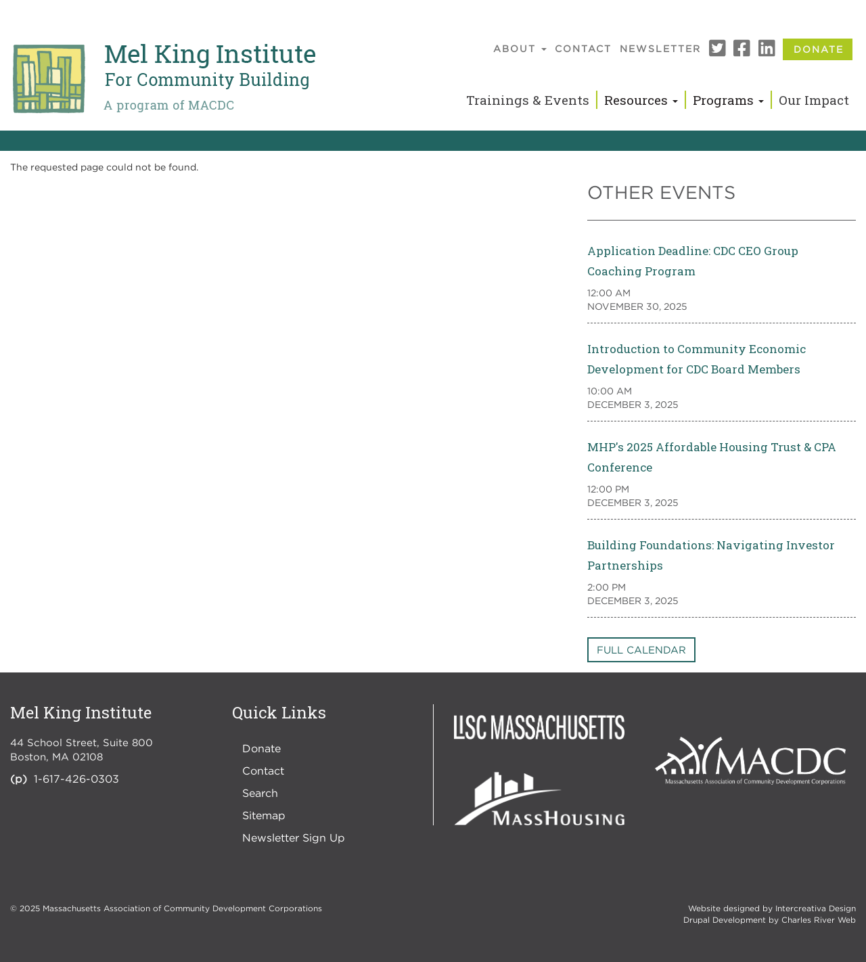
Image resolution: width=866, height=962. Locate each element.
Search (260, 793)
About (520, 48)
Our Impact (814, 99)
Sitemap (264, 815)
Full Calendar (641, 649)
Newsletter (660, 48)
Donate (819, 49)
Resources (641, 99)
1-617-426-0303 (76, 779)
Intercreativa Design (815, 908)
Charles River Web (818, 919)
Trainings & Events (527, 99)
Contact (583, 48)
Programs (728, 99)
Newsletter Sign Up (293, 837)
